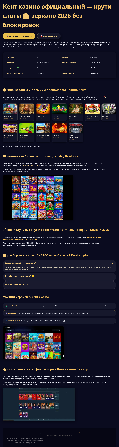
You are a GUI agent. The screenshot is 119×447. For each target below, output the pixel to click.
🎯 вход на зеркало (49, 36)
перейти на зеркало (82, 433)
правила (55, 433)
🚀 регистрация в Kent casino (19, 36)
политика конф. (67, 433)
